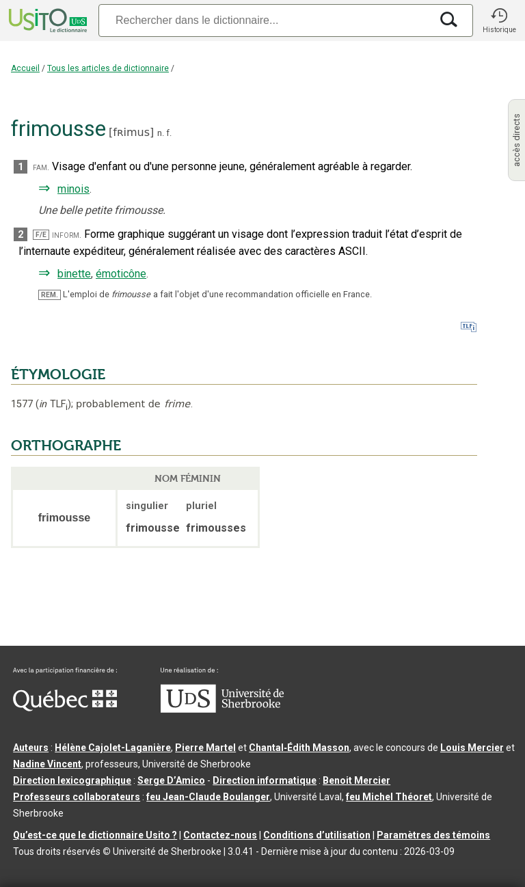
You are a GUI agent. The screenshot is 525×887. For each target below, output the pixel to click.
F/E (41, 234)
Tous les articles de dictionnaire (108, 68)
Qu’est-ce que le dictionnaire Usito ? (95, 835)
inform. (66, 235)
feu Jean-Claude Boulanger (208, 796)
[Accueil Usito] (46, 20)
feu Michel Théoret (389, 796)
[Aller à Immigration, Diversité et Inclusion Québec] (65, 707)
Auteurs (31, 747)
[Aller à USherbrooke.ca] (222, 709)
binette (74, 273)
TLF (53, 404)
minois (73, 188)
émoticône (121, 273)
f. (169, 133)
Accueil (25, 68)
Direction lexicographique (72, 780)
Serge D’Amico (171, 780)
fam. (41, 167)
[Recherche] (264, 20)
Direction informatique (265, 780)
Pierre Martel (205, 747)
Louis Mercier (472, 747)
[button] (499, 20)
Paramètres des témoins (433, 835)
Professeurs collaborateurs (76, 796)
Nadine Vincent (47, 764)
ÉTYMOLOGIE (58, 374)
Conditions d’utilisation (317, 835)
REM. (49, 294)
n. (160, 133)
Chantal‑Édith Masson (299, 747)
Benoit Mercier (356, 780)
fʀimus (131, 132)
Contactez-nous (220, 835)
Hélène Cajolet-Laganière (113, 747)
